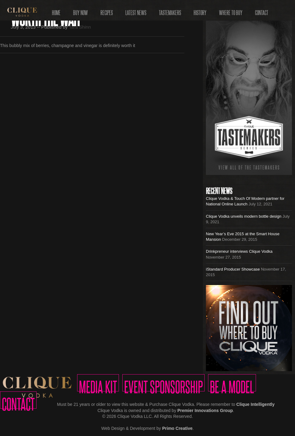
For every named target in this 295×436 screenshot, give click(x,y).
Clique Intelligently (255, 404)
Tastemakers (170, 10)
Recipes (106, 10)
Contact (261, 10)
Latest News (135, 10)
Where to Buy (230, 10)
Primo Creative (177, 428)
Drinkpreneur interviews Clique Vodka (239, 251)
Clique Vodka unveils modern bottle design (243, 216)
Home (56, 10)
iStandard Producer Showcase (233, 269)
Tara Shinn (80, 27)
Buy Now (80, 10)
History (200, 10)
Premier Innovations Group (205, 410)
